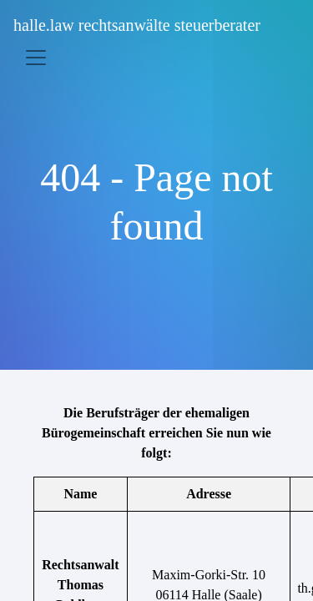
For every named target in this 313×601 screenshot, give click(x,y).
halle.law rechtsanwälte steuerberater (136, 25)
